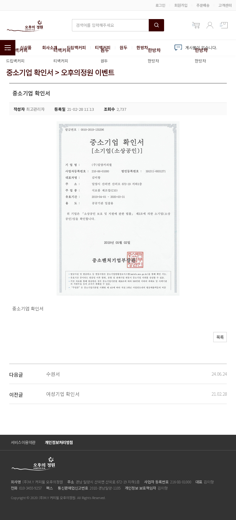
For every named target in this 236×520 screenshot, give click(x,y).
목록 (218, 338)
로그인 (160, 5)
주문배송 (202, 5)
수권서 (53, 374)
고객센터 (224, 5)
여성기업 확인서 (63, 394)
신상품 (26, 48)
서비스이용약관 (23, 442)
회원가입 (180, 5)
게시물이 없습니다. (201, 47)
